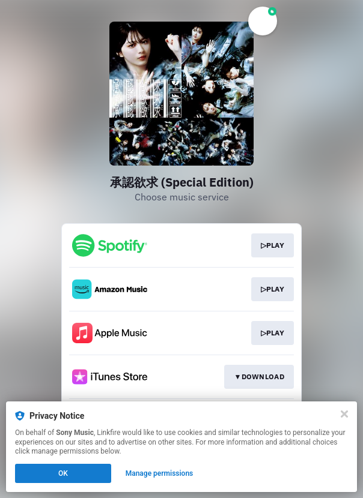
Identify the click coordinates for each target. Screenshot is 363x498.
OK (63, 473)
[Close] (344, 414)
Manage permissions (160, 473)
